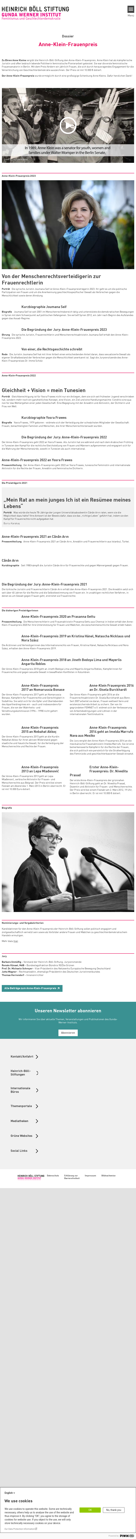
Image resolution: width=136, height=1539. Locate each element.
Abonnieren (68, 1384)
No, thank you (113, 1510)
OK (90, 1510)
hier (16, 1292)
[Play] (69, 125)
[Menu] (131, 9)
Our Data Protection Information (19, 1529)
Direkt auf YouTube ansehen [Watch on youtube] (16, 160)
